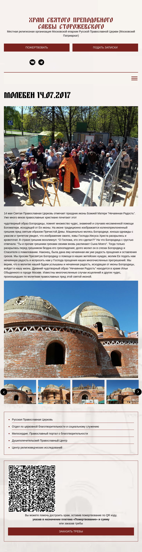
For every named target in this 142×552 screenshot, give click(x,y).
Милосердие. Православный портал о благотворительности (50, 433)
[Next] (138, 391)
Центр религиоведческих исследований (37, 447)
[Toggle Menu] (133, 78)
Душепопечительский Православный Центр (39, 440)
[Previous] (3, 391)
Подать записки (105, 47)
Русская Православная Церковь (32, 419)
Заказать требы (71, 531)
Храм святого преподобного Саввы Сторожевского (71, 23)
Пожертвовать (37, 47)
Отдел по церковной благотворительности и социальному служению (55, 426)
